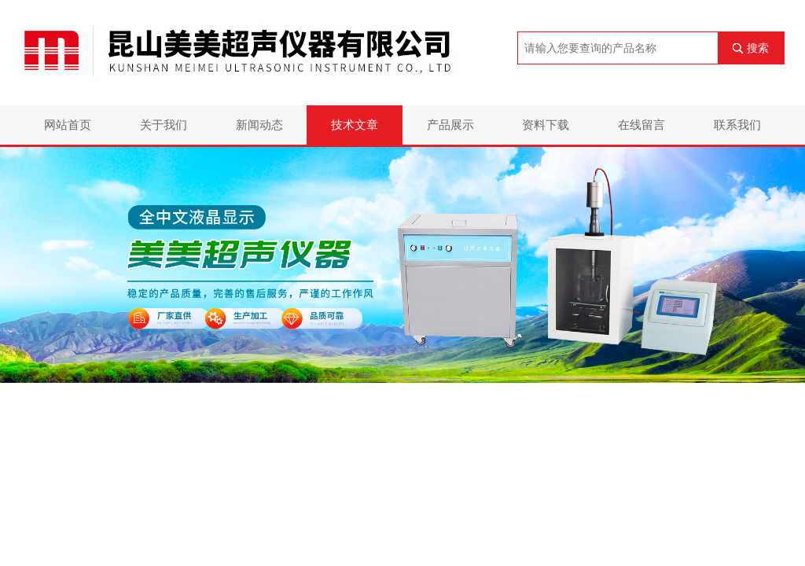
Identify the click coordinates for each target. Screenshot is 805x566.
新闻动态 (259, 124)
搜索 (758, 48)
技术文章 (354, 124)
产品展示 (450, 124)
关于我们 (163, 124)
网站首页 (67, 124)
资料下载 (545, 124)
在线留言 (641, 124)
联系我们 (737, 124)
